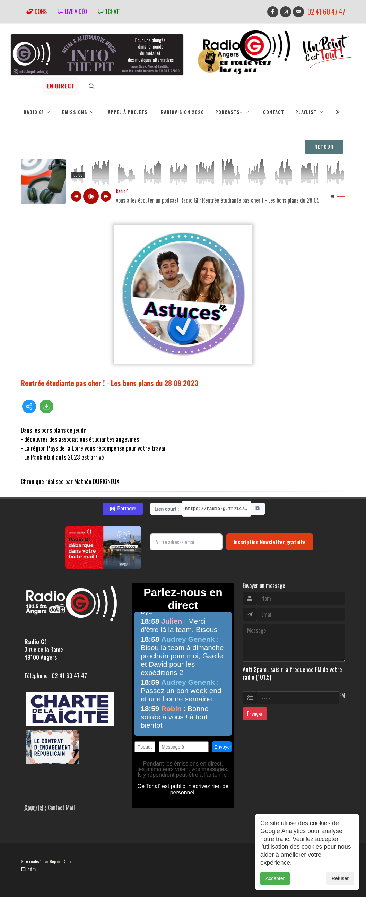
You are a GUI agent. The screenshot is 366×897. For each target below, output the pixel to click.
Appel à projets (128, 112)
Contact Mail (61, 807)
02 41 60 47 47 (326, 12)
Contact (273, 112)
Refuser (340, 878)
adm (28, 869)
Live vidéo (72, 11)
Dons (36, 11)
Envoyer (255, 714)
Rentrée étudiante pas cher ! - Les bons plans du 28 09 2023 (109, 382)
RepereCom (60, 861)
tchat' (109, 11)
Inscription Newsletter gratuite (270, 542)
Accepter (275, 878)
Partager (123, 509)
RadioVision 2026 (182, 112)
